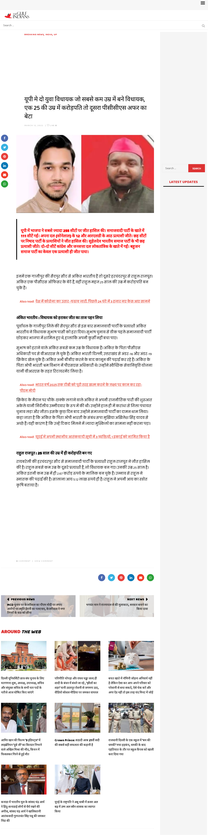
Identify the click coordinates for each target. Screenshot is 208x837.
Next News (135, 599)
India (49, 34)
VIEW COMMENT (44, 560)
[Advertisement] (89, 64)
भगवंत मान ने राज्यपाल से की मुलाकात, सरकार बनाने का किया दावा (117, 607)
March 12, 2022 (33, 125)
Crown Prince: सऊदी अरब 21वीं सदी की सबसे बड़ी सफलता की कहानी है (77, 742)
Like (52, 125)
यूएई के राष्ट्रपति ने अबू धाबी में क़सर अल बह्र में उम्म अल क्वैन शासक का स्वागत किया (76, 807)
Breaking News (34, 34)
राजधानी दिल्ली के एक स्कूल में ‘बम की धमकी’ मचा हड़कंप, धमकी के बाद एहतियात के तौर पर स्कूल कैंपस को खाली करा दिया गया (131, 747)
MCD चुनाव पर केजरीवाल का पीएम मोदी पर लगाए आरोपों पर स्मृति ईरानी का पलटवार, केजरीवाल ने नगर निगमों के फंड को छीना (36, 609)
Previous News (23, 599)
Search (196, 168)
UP (55, 34)
